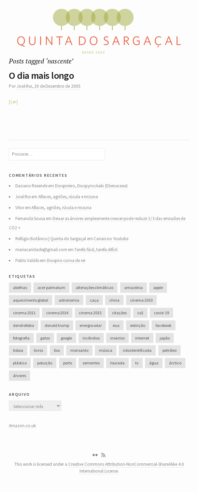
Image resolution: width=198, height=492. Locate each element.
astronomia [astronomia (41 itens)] (69, 300)
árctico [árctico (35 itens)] (175, 362)
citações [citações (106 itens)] (119, 312)
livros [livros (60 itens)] (38, 350)
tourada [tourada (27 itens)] (117, 362)
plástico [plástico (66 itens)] (20, 362)
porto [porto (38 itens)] (67, 362)
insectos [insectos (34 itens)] (117, 338)
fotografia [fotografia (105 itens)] (21, 338)
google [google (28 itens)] (66, 338)
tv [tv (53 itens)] (137, 362)
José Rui (24, 86)
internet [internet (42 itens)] (142, 338)
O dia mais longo (41, 75)
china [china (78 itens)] (114, 300)
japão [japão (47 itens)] (165, 338)
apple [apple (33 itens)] (158, 287)
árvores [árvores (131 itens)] (19, 375)
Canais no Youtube (111, 239)
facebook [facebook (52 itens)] (163, 325)
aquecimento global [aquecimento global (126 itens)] (30, 300)
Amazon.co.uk (22, 426)
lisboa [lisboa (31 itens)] (18, 350)
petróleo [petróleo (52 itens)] (169, 350)
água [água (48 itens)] (153, 362)
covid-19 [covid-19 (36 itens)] (161, 312)
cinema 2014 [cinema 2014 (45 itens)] (57, 312)
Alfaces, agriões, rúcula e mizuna (68, 197)
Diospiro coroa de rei (66, 260)
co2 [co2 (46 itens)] (140, 312)
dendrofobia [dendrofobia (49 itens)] (23, 325)
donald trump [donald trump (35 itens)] (57, 325)
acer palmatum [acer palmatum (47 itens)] (51, 287)
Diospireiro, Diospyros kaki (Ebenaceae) (91, 186)
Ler (13, 102)
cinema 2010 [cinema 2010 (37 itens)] (141, 300)
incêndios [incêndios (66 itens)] (91, 338)
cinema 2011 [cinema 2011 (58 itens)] (24, 312)
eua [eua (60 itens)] (116, 325)
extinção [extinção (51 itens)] (137, 325)
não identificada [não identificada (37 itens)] (137, 350)
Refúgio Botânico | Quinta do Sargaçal (50, 239)
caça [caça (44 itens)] (94, 300)
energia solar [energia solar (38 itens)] (91, 325)
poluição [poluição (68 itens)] (44, 362)
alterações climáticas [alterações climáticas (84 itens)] (94, 287)
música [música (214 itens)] (105, 350)
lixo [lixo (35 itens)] (57, 350)
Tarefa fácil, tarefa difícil (95, 249)
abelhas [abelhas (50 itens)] (20, 287)
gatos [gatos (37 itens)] (45, 338)
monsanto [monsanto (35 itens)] (79, 350)
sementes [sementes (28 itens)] (91, 362)
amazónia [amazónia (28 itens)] (133, 287)
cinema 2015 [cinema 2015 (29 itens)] (90, 312)
